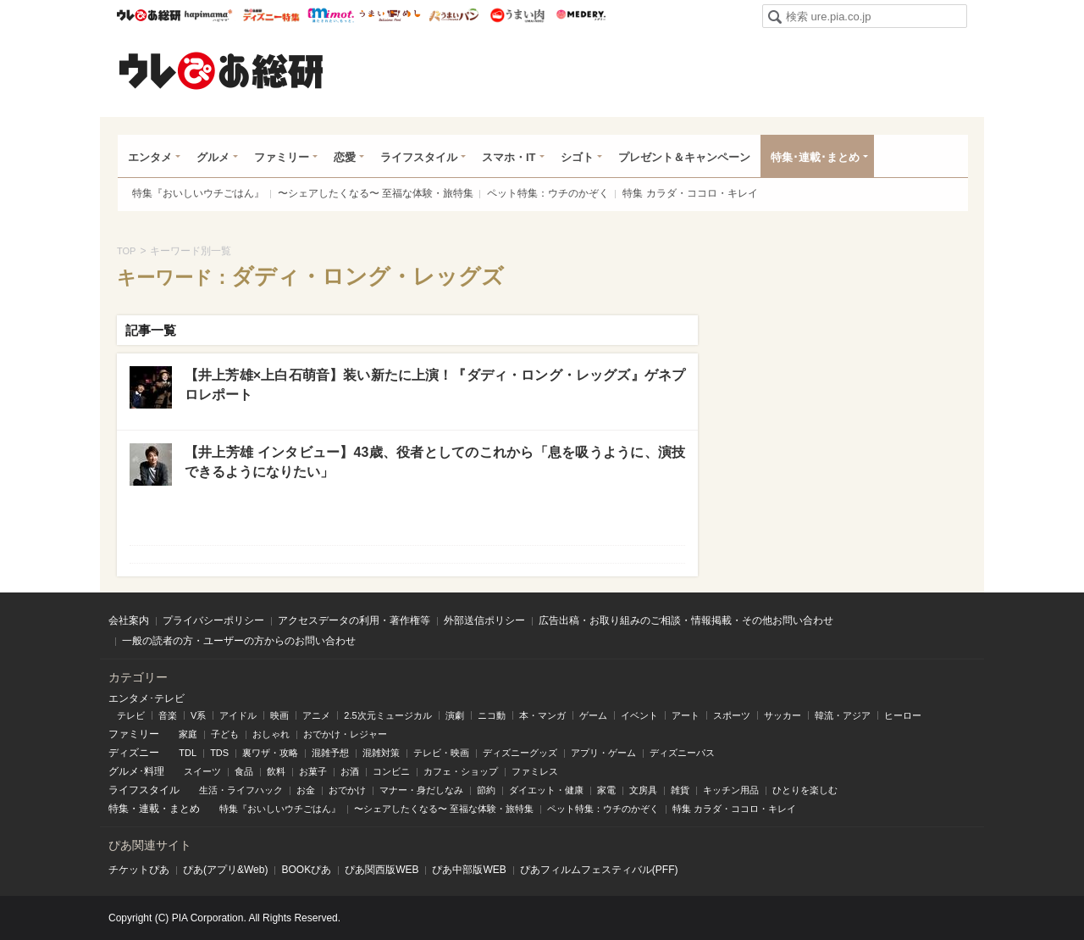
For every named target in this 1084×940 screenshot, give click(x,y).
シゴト (577, 157)
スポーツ (731, 715)
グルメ (213, 157)
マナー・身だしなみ (421, 790)
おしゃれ (271, 734)
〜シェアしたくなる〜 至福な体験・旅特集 (375, 193)
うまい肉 (517, 15)
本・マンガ (542, 715)
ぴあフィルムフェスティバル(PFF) (599, 870)
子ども (225, 734)
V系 (198, 715)
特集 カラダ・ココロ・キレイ (689, 193)
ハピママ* (207, 15)
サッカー (782, 715)
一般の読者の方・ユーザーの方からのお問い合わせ (239, 641)
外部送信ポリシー (484, 620)
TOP (126, 251)
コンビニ (391, 771)
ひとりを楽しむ (805, 790)
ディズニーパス (682, 753)
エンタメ (150, 157)
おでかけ (347, 790)
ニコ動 (492, 715)
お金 (305, 790)
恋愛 (345, 157)
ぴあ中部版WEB (469, 870)
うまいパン (453, 15)
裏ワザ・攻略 (270, 753)
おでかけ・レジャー (345, 734)
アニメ (316, 715)
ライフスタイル (418, 157)
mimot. (330, 15)
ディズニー (133, 753)
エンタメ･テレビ (146, 698)
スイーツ (202, 771)
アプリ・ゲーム (603, 753)
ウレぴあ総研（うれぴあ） (221, 70)
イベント (639, 715)
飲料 (276, 771)
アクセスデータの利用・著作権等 (354, 620)
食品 (244, 771)
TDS (219, 753)
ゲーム (593, 715)
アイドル (238, 715)
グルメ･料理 (136, 771)
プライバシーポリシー (213, 620)
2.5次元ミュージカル (387, 715)
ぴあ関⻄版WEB (381, 870)
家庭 (188, 734)
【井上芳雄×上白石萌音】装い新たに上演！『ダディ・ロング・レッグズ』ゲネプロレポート (435, 384)
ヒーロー (902, 715)
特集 (118, 809)
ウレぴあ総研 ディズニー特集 (271, 15)
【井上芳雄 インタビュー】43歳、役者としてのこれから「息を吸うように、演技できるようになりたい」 (435, 461)
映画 (279, 715)
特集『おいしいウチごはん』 (198, 193)
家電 (606, 790)
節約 (486, 790)
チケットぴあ (138, 870)
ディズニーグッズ (520, 753)
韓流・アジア (843, 715)
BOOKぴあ (306, 870)
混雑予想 (330, 753)
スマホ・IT (509, 157)
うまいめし (390, 15)
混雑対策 (381, 753)
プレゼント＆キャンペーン (684, 157)
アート (686, 715)
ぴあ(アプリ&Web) (225, 870)
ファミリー (281, 157)
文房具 (643, 790)
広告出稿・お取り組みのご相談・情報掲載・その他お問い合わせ (686, 620)
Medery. (580, 15)
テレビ (131, 715)
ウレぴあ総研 (148, 15)
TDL (187, 753)
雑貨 (680, 790)
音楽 (167, 715)
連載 (149, 809)
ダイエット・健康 (546, 790)
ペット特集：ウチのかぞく (548, 193)
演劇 (454, 715)
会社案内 (128, 620)
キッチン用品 (731, 790)
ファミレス (535, 771)
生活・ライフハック (241, 790)
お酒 (349, 771)
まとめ (184, 809)
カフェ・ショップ (460, 771)
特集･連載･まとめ (815, 157)
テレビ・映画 (441, 753)
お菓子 (313, 771)
